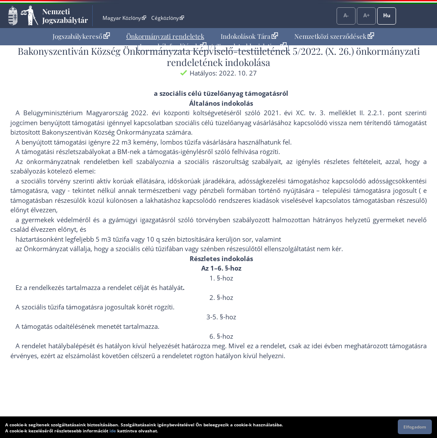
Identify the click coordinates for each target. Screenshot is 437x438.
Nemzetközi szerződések (334, 36)
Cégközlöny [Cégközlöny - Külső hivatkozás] (167, 18)
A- (346, 15)
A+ (366, 15)
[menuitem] (81, 36)
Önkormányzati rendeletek (165, 36)
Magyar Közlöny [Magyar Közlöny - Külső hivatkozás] (124, 18)
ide (112, 431)
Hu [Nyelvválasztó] (386, 15)
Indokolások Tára (249, 36)
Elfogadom (414, 427)
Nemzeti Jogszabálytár (65, 15)
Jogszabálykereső (81, 36)
